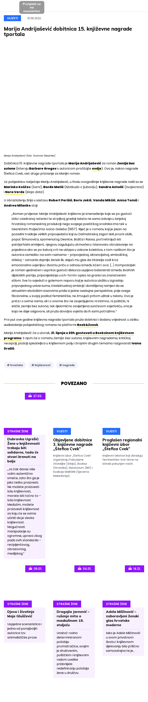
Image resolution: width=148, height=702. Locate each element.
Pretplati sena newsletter (32, 7)
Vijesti (12, 18)
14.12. (134, 568)
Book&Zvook (87, 325)
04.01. (84, 568)
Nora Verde (14, 192)
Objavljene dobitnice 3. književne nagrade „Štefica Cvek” (73, 444)
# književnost (41, 365)
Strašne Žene (17, 431)
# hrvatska (15, 365)
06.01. (35, 568)
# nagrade (67, 365)
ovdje (96, 168)
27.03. (35, 395)
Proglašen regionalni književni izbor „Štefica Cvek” (122, 444)
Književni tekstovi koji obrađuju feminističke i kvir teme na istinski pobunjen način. (123, 460)
